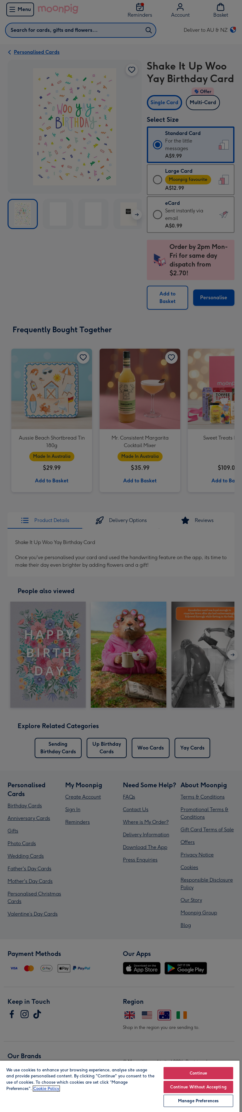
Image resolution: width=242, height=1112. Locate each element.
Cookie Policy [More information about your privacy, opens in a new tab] (46, 1088)
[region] (119, 1086)
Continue (198, 1073)
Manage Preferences (198, 1100)
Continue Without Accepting (198, 1087)
